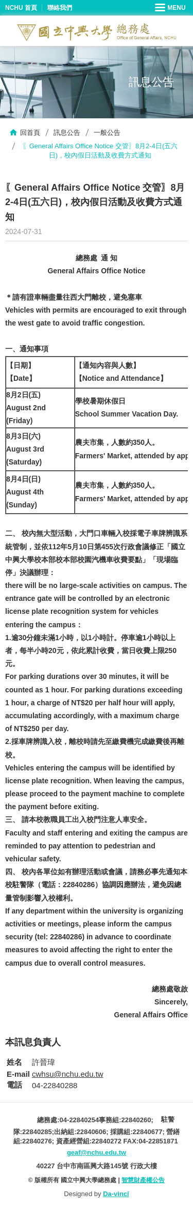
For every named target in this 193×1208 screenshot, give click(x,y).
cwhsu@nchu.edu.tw (67, 1074)
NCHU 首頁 (21, 7)
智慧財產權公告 (143, 1180)
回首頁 (30, 132)
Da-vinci (116, 1194)
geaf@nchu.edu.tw (96, 1152)
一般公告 (107, 132)
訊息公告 (67, 132)
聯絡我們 (59, 7)
